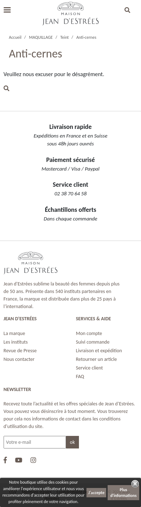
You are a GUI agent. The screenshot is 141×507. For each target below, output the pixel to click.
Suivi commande (93, 342)
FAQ (80, 376)
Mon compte (89, 333)
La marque (14, 333)
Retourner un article (96, 359)
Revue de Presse (20, 351)
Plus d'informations (124, 492)
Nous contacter (19, 359)
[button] (127, 10)
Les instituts (16, 342)
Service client (89, 368)
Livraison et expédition (99, 351)
